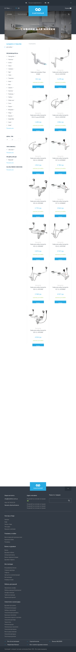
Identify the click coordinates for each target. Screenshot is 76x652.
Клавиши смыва (9, 579)
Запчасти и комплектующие (12, 575)
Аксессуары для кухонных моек (13, 537)
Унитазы (7, 519)
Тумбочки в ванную (10, 595)
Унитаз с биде (8, 524)
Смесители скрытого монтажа (13, 617)
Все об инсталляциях (13, 641)
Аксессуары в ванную (10, 631)
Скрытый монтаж (34, 641)
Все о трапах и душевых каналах (39, 644)
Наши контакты (9, 495)
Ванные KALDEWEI (57, 641)
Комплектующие (9, 624)
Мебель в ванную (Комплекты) (13, 590)
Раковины (7, 542)
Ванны (6, 550)
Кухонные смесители (10, 615)
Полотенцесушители (10, 636)
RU (16, 8)
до (12, 139)
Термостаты (8, 622)
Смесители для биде (10, 619)
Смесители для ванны (10, 629)
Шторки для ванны (10, 555)
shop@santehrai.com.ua (11, 499)
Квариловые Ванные (13, 644)
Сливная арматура (10, 570)
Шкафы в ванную (9, 592)
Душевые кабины (9, 552)
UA (18, 8)
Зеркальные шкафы (10, 588)
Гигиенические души (10, 608)
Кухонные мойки (9, 539)
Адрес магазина (32, 495)
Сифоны (7, 572)
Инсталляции (8, 577)
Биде (6, 522)
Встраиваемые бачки (10, 568)
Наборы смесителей (10, 610)
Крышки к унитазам (10, 529)
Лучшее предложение (34, 3)
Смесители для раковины (11, 612)
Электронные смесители (11, 627)
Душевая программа (10, 605)
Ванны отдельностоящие (11, 557)
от (7, 139)
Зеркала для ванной (10, 597)
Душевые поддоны (10, 559)
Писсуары (7, 526)
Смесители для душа (10, 634)
